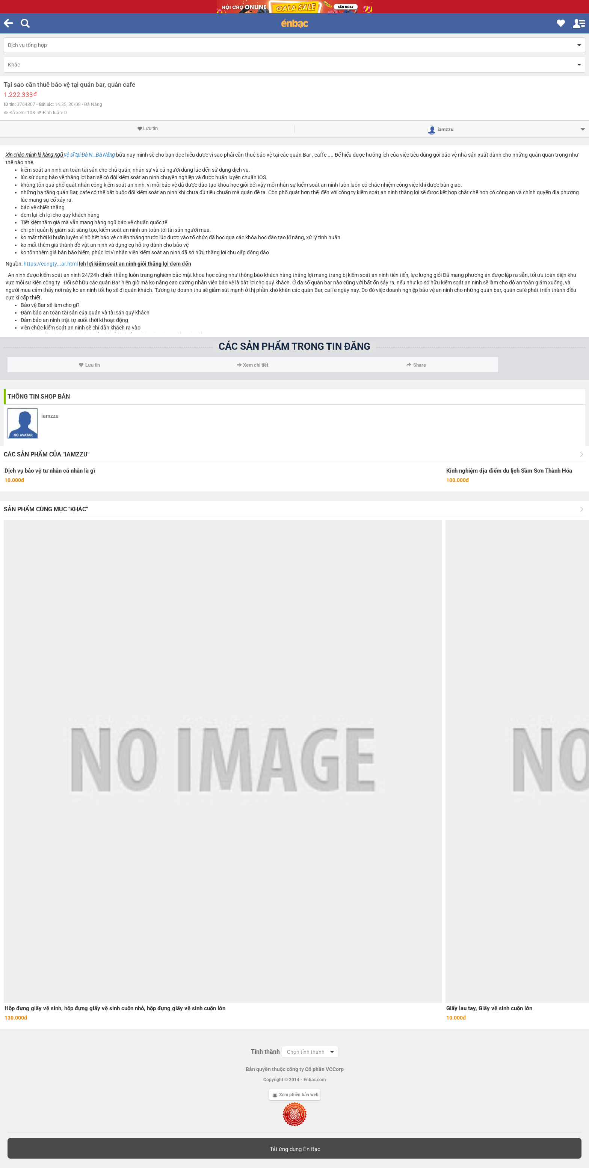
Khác (14, 65)
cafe (85, 192)
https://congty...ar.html (51, 264)
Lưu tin (147, 128)
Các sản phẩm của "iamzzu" (46, 454)
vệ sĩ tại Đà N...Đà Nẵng (89, 155)
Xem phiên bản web (296, 1094)
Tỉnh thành (265, 1051)
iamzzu (50, 416)
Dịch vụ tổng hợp (27, 45)
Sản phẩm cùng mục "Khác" (46, 509)
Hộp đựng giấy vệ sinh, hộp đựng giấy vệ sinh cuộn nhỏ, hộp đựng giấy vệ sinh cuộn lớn (115, 1008)
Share (416, 365)
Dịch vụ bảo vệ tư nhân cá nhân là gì (50, 470)
